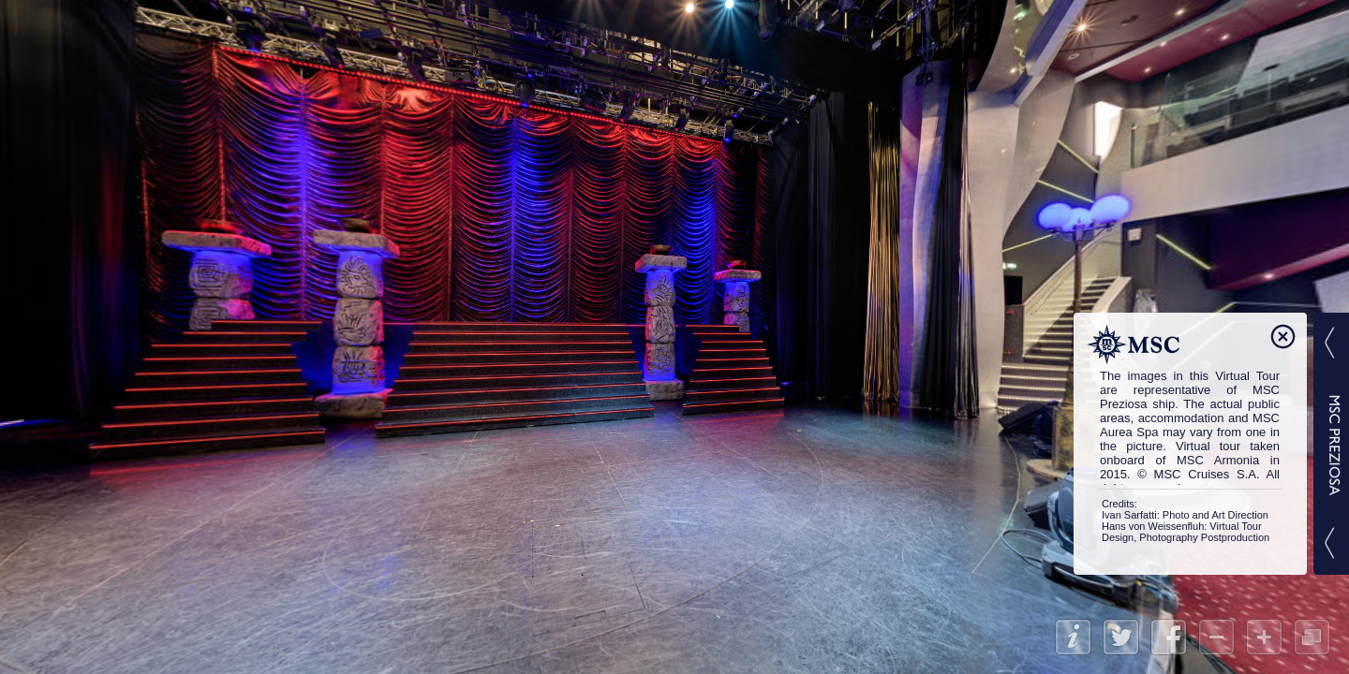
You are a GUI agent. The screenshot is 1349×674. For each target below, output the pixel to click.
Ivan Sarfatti (1129, 514)
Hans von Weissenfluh (1153, 526)
